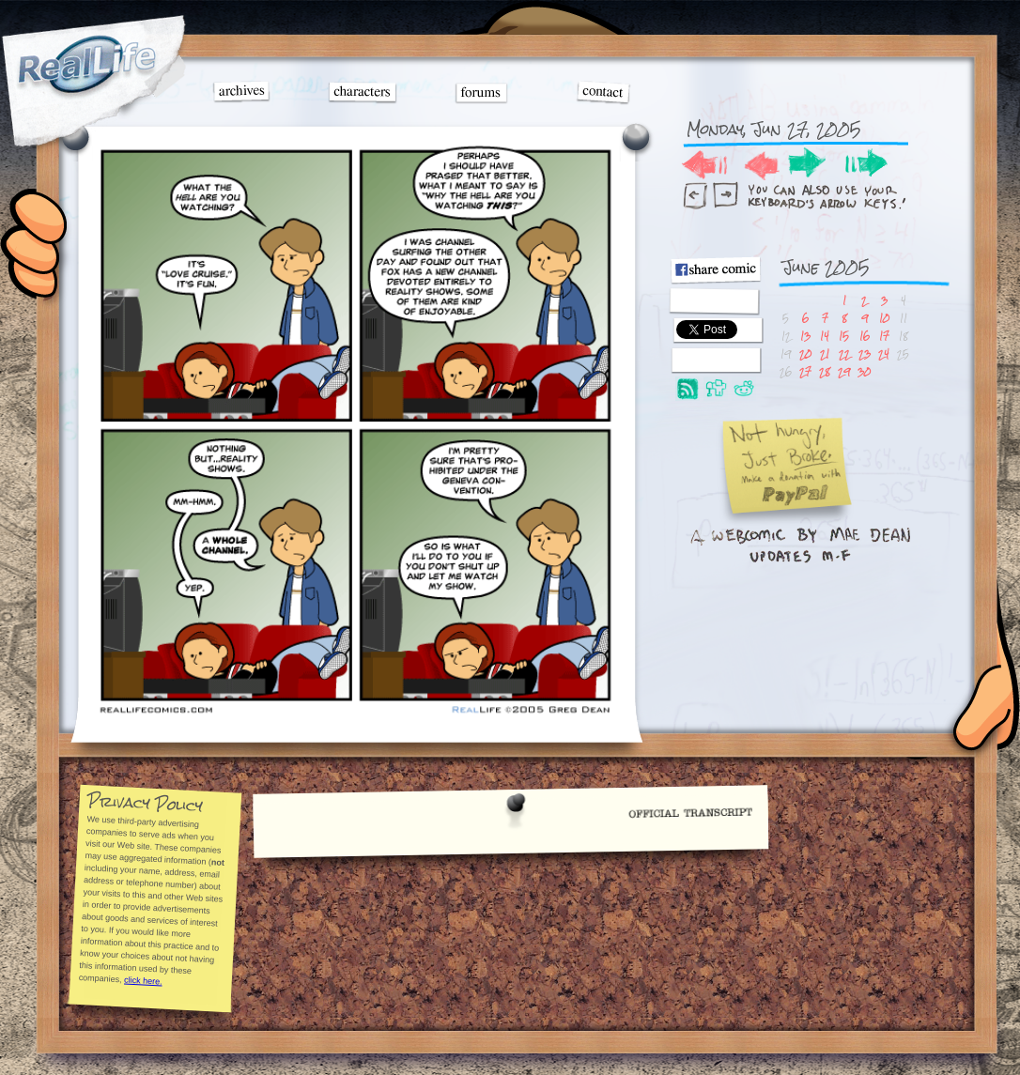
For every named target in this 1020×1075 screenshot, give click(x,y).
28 (824, 371)
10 (884, 318)
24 (883, 353)
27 (805, 371)
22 (844, 353)
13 (805, 336)
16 (864, 336)
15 (844, 336)
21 (824, 353)
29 (844, 371)
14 (824, 336)
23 (864, 353)
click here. (142, 980)
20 (805, 353)
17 (884, 336)
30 (864, 371)
